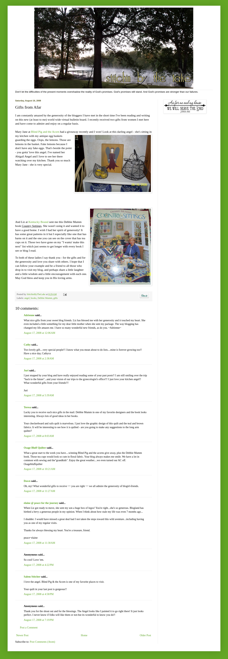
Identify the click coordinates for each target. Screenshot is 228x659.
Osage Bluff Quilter (35, 447)
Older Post (145, 635)
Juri (26, 370)
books (33, 298)
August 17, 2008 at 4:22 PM (39, 565)
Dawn (27, 481)
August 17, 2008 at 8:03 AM (39, 436)
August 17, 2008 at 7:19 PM (39, 620)
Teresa (27, 407)
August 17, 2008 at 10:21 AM (39, 469)
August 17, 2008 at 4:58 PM (39, 594)
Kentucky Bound (38, 221)
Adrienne (29, 315)
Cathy (27, 344)
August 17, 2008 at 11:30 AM (39, 542)
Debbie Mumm (45, 298)
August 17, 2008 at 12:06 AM (39, 332)
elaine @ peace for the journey (41, 503)
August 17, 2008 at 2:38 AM (39, 358)
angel (26, 298)
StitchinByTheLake (36, 294)
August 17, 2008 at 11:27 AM (39, 491)
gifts (55, 298)
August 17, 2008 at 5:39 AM (39, 395)
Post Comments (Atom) (42, 641)
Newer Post (22, 635)
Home (84, 635)
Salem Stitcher (32, 576)
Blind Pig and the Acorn (45, 131)
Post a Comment (29, 627)
